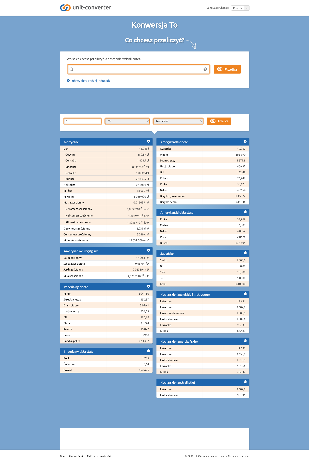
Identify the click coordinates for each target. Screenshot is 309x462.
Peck (66, 358)
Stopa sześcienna (74, 263)
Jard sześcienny (73, 269)
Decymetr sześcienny (76, 228)
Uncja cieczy (71, 311)
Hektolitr (69, 184)
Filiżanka (165, 325)
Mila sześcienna (73, 275)
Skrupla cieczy (72, 299)
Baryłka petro (71, 341)
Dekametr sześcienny (78, 208)
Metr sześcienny (73, 202)
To (161, 278)
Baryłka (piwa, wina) (172, 196)
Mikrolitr (68, 196)
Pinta (66, 323)
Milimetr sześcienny (75, 240)
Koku (163, 284)
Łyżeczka (165, 301)
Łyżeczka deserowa (172, 313)
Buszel (67, 370)
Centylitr (71, 160)
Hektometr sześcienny (79, 215)
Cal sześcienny (72, 257)
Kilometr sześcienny (78, 222)
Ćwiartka (68, 364)
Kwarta (67, 329)
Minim (67, 293)
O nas (63, 455)
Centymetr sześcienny (77, 234)
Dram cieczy (71, 305)
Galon (67, 335)
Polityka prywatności (99, 455)
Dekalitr (70, 173)
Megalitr (70, 166)
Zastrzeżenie (76, 455)
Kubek (164, 178)
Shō (162, 272)
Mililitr (67, 190)
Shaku (163, 260)
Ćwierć (164, 225)
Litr (65, 148)
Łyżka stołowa (169, 319)
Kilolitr (69, 178)
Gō (161, 266)
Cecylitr (70, 154)
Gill (65, 317)
